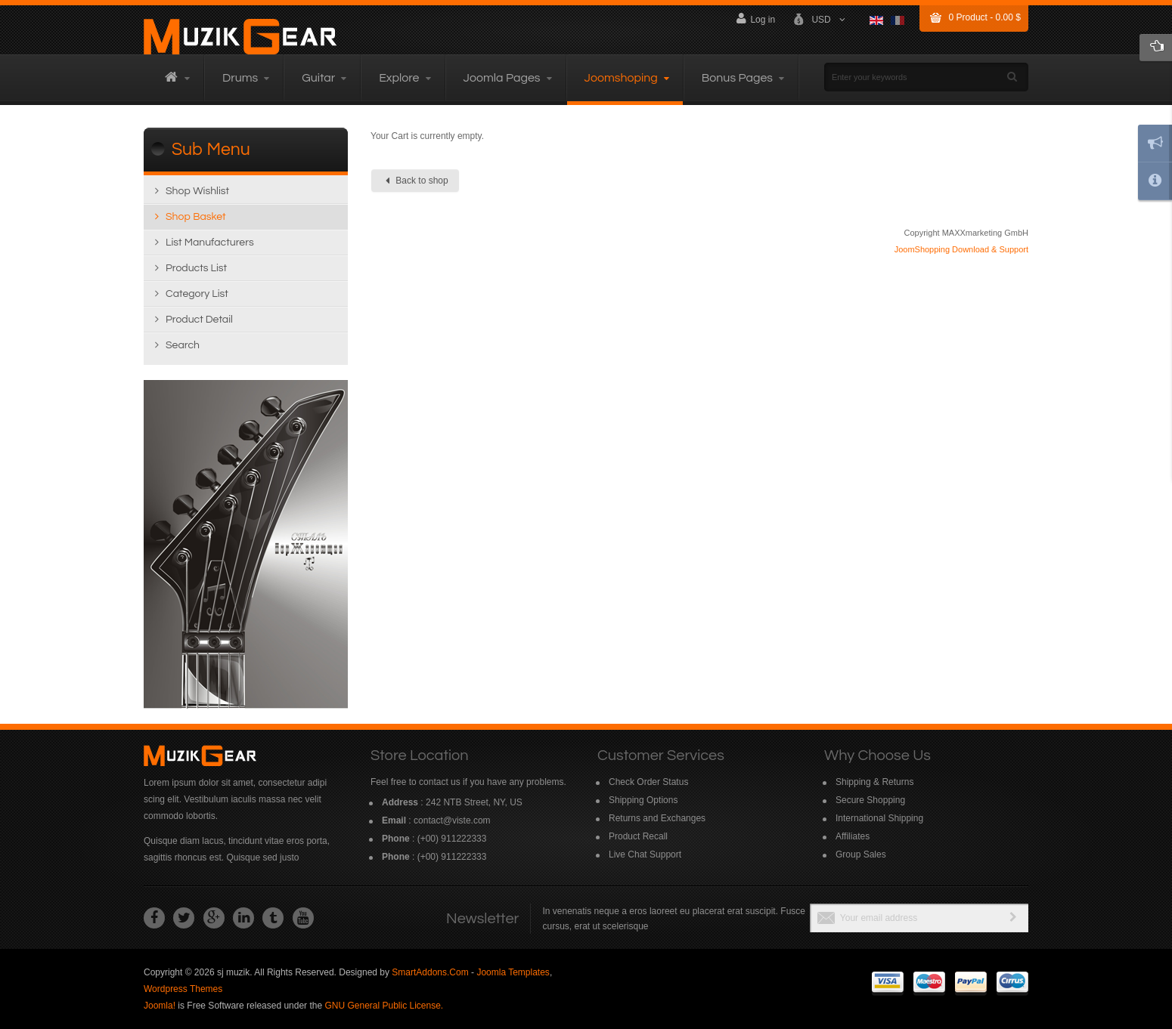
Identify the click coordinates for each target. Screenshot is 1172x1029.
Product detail (199, 319)
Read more (246, 544)
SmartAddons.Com (430, 972)
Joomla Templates (513, 972)
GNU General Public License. (383, 1005)
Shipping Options (643, 800)
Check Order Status (648, 782)
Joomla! (159, 1005)
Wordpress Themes (183, 989)
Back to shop (417, 180)
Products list (196, 268)
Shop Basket (196, 217)
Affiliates (853, 836)
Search (183, 345)
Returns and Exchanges (657, 818)
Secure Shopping (870, 800)
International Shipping (879, 818)
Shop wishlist (197, 191)
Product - (985, 17)
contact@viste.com (452, 820)
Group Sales (861, 854)
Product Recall (638, 836)
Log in (755, 18)
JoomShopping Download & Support (961, 249)
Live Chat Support (645, 854)
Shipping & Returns (874, 782)
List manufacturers (210, 242)
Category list (197, 294)
